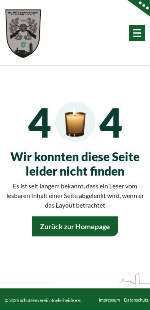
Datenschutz (136, 299)
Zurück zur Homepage (75, 226)
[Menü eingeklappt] (137, 33)
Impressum (109, 299)
